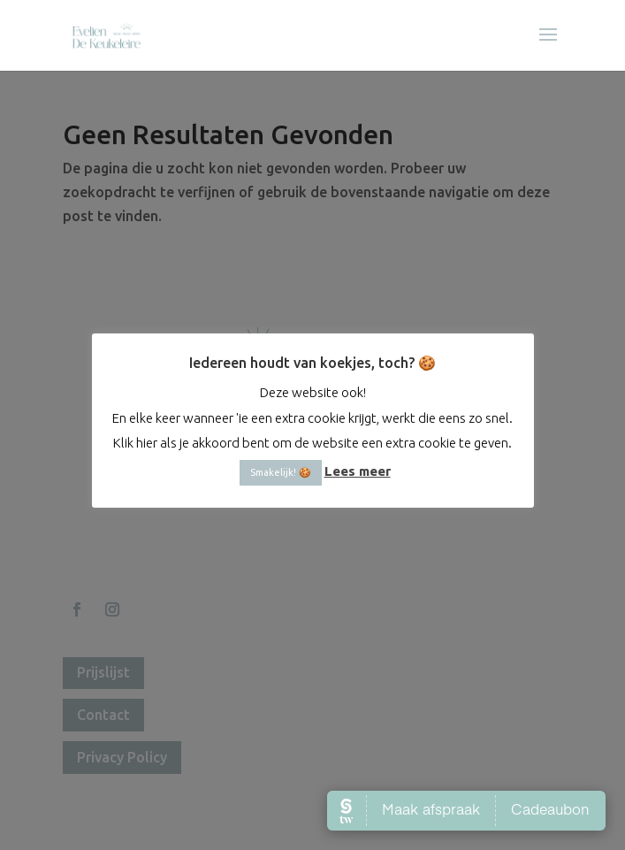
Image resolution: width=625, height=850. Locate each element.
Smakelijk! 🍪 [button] (280, 459)
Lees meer (357, 457)
